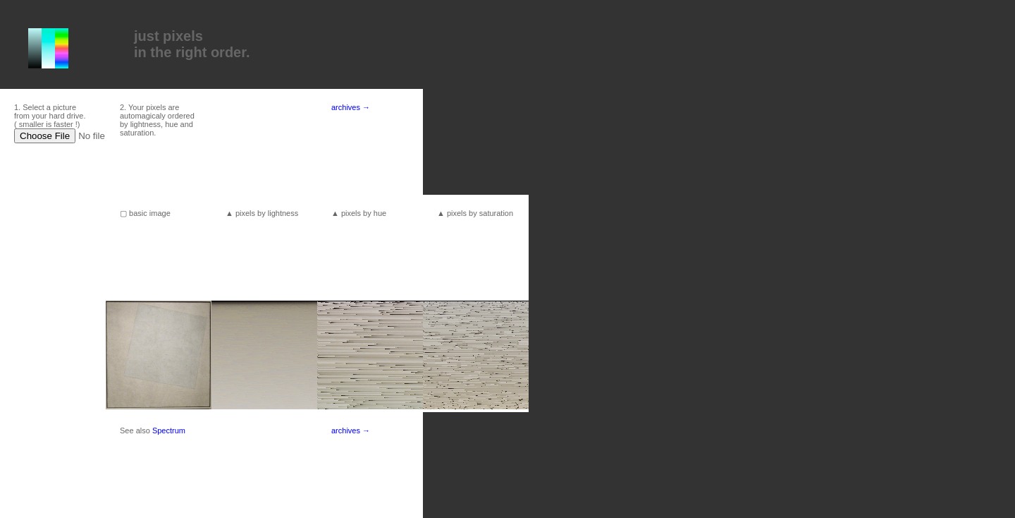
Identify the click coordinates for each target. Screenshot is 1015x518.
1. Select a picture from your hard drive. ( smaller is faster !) (49, 115)
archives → (350, 107)
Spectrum (168, 430)
